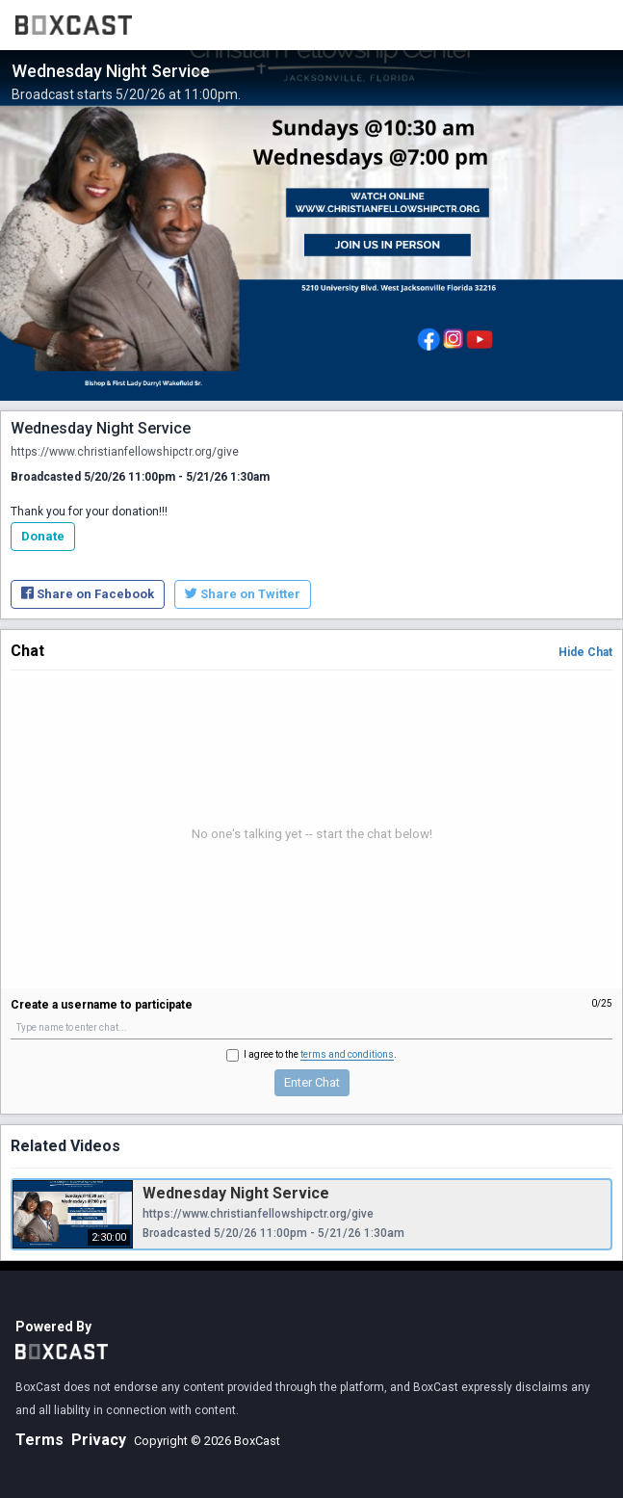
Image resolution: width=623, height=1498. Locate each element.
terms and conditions (347, 1054)
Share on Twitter (242, 594)
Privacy (98, 1440)
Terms (39, 1440)
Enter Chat (312, 1082)
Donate (43, 536)
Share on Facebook (87, 594)
